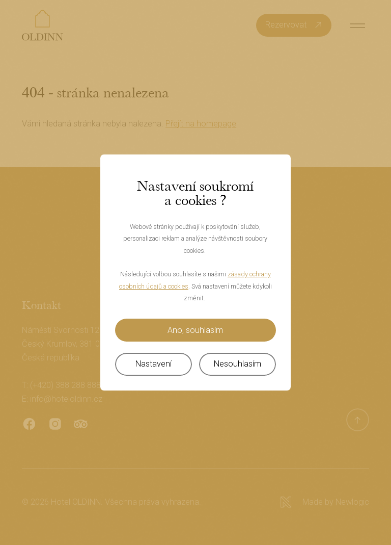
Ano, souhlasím (195, 330)
